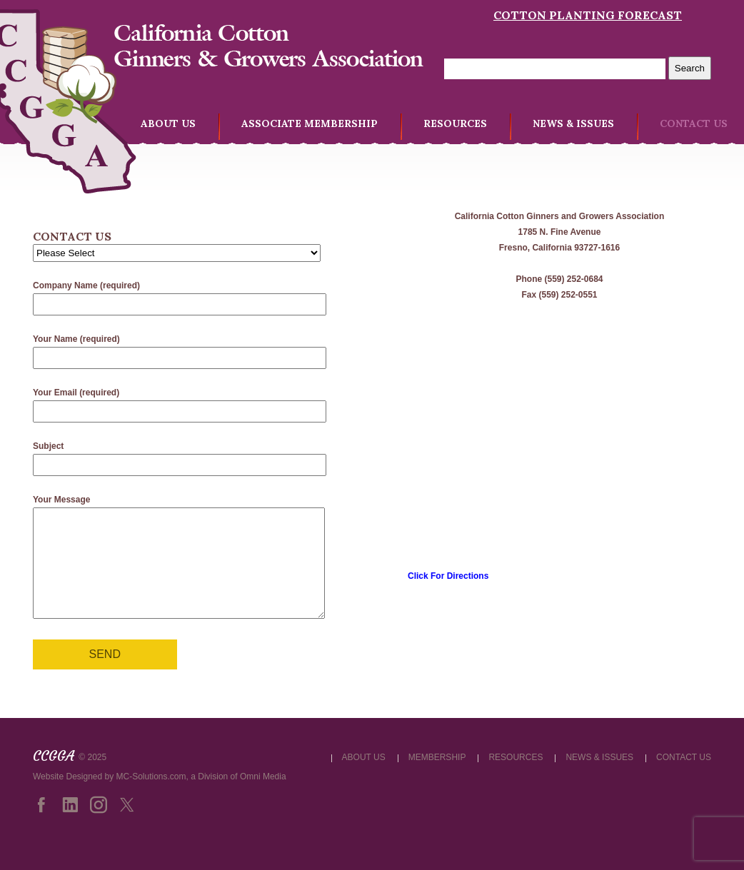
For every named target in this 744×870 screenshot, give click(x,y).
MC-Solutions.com (151, 798)
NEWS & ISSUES (573, 123)
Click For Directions (448, 576)
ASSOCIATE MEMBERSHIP (309, 123)
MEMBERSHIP (437, 779)
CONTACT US (694, 123)
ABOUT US (168, 123)
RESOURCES (455, 123)
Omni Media (263, 798)
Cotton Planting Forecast (587, 15)
